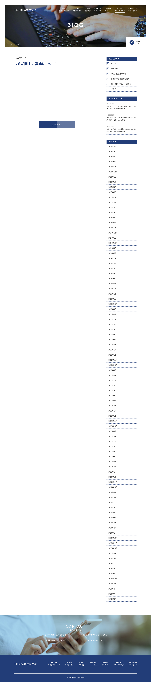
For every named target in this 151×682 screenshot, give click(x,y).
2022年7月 (112, 380)
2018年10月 (112, 578)
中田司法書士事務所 (25, 10)
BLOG (120, 10)
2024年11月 (112, 238)
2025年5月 (112, 207)
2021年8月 (112, 436)
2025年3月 (112, 217)
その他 (113, 89)
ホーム (11, 44)
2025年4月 (112, 212)
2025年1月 (112, 228)
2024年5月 (112, 268)
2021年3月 (112, 461)
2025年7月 (112, 197)
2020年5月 (112, 512)
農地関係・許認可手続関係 (121, 84)
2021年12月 (112, 416)
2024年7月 (112, 258)
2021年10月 (112, 426)
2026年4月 (112, 151)
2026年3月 (112, 156)
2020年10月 (112, 487)
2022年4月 (112, 395)
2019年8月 (112, 558)
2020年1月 (112, 533)
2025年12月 (112, 172)
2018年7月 (112, 594)
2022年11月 (112, 360)
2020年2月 (112, 528)
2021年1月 (112, 472)
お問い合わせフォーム (56, 640)
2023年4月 (112, 334)
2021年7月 (112, 441)
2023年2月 (112, 344)
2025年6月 (112, 202)
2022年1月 (112, 411)
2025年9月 (112, 187)
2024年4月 (112, 273)
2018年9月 (112, 584)
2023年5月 (112, 329)
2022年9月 (112, 370)
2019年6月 (112, 568)
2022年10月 (112, 365)
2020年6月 (112, 507)
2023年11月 (112, 299)
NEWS (113, 63)
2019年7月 (112, 563)
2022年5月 (112, 390)
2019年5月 (112, 573)
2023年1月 (112, 350)
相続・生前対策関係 (118, 74)
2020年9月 (112, 492)
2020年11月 (112, 482)
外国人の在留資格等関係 (120, 79)
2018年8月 (112, 589)
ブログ (17, 44)
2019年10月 (112, 548)
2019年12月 (112, 538)
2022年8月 (112, 375)
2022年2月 (112, 406)
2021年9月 (112, 431)
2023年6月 (112, 324)
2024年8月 (112, 253)
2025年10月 (112, 182)
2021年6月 (112, 446)
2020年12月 (112, 477)
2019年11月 (112, 543)
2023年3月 (112, 339)
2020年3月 (112, 522)
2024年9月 (112, 248)
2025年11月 (112, 177)
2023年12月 (112, 294)
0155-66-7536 (95, 640)
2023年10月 (112, 304)
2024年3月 (112, 278)
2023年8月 (112, 314)
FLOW (77, 10)
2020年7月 (112, 502)
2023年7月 (112, 319)
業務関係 (114, 68)
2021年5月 (112, 451)
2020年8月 (112, 497)
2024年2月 (112, 283)
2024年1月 (112, 289)
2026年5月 (112, 146)
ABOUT (63, 10)
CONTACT (132, 10)
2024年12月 (112, 233)
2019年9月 (112, 553)
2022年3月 (112, 400)
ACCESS (108, 10)
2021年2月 (112, 467)
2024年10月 (112, 243)
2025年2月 (112, 222)
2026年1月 (112, 166)
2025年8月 (112, 192)
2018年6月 (112, 599)
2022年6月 (112, 385)
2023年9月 (112, 309)
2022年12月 (112, 355)
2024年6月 (112, 263)
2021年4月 (112, 456)
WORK (88, 10)
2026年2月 (112, 161)
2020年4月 (112, 517)
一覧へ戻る (57, 124)
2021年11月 (112, 421)
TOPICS (97, 10)
